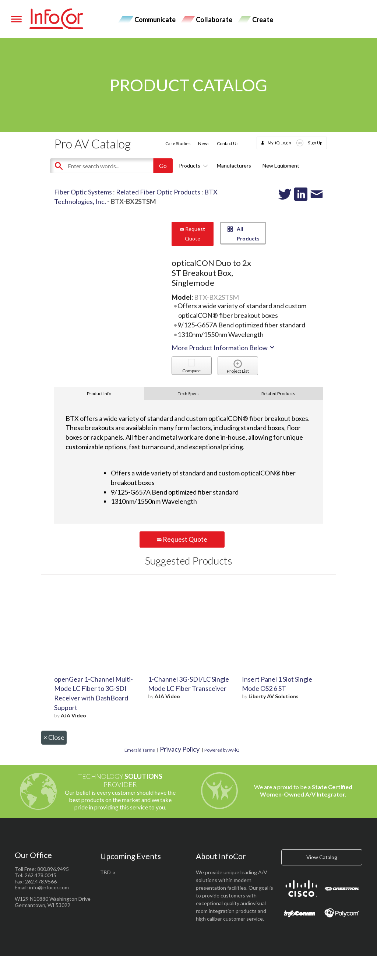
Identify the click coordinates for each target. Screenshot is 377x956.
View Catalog (321, 857)
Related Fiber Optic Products (158, 192)
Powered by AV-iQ (222, 750)
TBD (105, 872)
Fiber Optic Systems (83, 192)
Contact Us (228, 143)
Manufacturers (234, 165)
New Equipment (281, 165)
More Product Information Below (223, 348)
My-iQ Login (279, 142)
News (203, 143)
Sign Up (315, 142)
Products (192, 165)
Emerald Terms (139, 750)
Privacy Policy (180, 749)
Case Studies (178, 143)
